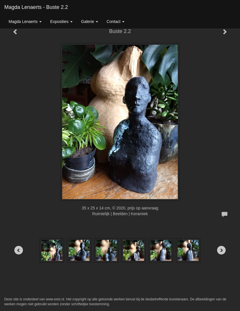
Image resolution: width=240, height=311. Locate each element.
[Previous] (18, 250)
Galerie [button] (89, 21)
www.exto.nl (55, 299)
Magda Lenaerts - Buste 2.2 (36, 7)
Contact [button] (115, 21)
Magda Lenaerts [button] (25, 21)
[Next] (221, 250)
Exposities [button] (61, 21)
